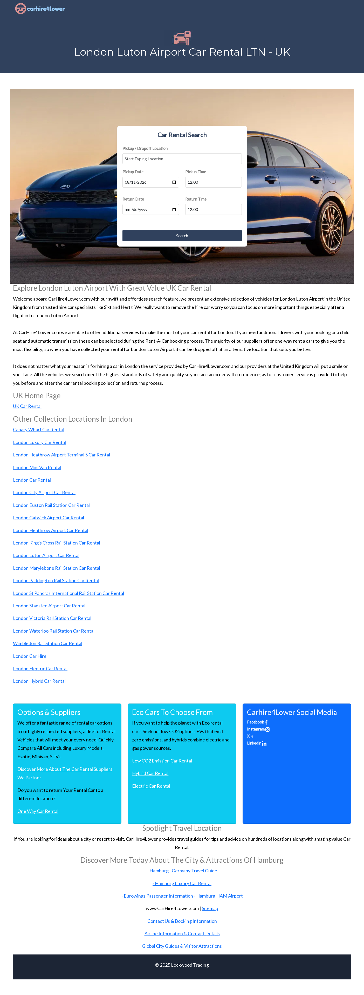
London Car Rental (32, 480)
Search (182, 235)
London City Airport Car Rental (44, 492)
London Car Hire (29, 656)
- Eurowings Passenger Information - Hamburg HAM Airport (182, 896)
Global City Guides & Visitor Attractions (182, 946)
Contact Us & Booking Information (182, 921)
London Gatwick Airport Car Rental (48, 517)
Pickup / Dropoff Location (145, 148)
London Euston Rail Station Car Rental (51, 505)
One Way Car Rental (37, 811)
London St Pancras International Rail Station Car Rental (68, 593)
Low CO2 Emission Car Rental (162, 761)
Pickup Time (195, 171)
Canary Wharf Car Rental (38, 429)
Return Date (133, 199)
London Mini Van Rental (37, 467)
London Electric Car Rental (40, 668)
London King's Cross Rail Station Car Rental (56, 543)
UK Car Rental (27, 406)
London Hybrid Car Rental (39, 681)
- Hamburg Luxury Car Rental (182, 883)
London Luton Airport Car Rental (46, 555)
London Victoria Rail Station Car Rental (52, 618)
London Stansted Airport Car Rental (49, 605)
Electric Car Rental (151, 786)
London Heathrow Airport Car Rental (50, 530)
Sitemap (210, 908)
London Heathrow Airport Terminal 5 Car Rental (61, 454)
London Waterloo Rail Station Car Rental (53, 631)
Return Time (196, 199)
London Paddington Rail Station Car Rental (56, 580)
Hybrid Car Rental (150, 773)
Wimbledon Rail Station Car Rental (47, 643)
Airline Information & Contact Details (182, 933)
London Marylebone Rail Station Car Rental (56, 568)
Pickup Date (132, 171)
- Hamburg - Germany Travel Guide (182, 870)
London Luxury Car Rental (39, 442)
